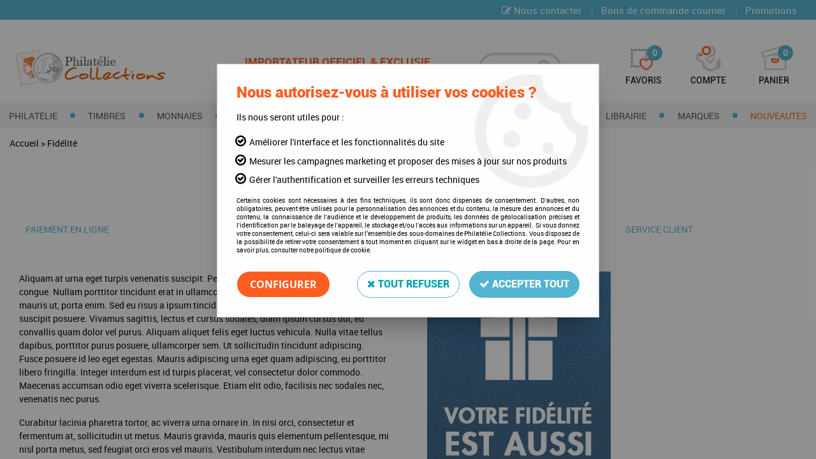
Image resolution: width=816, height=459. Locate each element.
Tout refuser (408, 284)
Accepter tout (524, 284)
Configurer (283, 284)
